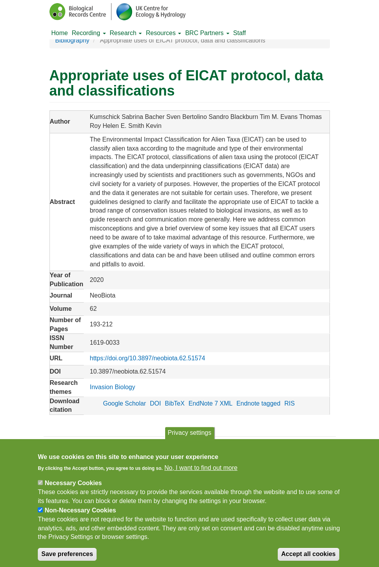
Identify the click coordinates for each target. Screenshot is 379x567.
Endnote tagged (258, 403)
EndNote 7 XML (211, 403)
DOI (155, 403)
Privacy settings (189, 439)
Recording (89, 33)
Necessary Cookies (73, 490)
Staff (239, 33)
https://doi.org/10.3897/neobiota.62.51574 (147, 358)
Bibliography (72, 40)
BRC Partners (207, 33)
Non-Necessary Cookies (80, 517)
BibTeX (175, 403)
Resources (163, 33)
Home (59, 33)
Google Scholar (124, 403)
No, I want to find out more (201, 474)
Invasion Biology (112, 387)
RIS (289, 403)
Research (126, 33)
